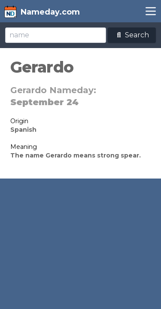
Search (132, 35)
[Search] (55, 35)
